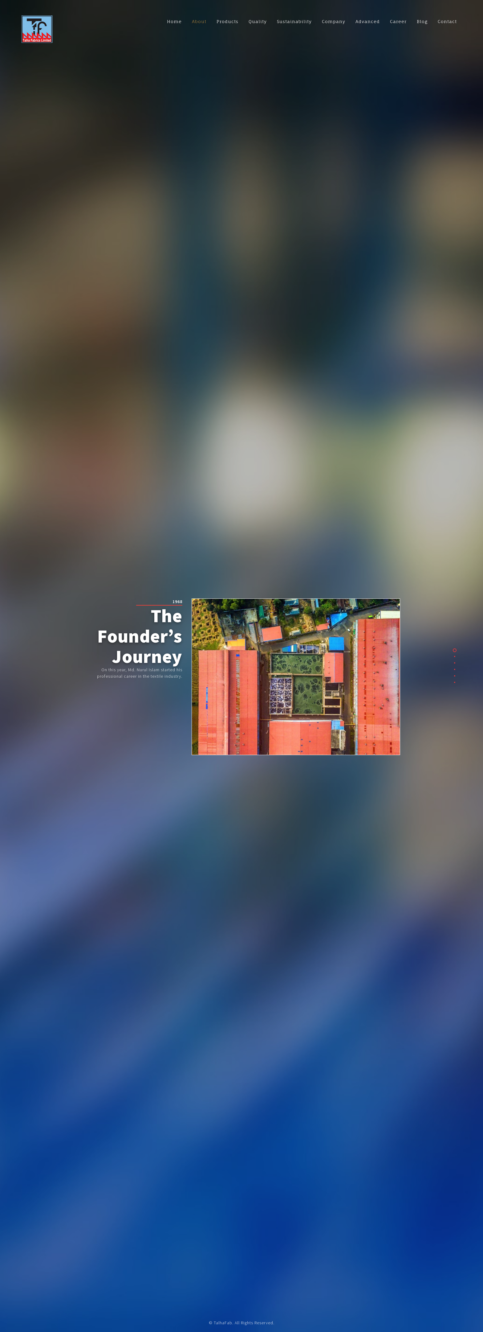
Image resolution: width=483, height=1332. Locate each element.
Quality (258, 21)
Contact (447, 21)
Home (174, 21)
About (199, 21)
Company (333, 21)
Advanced (367, 21)
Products (227, 21)
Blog (422, 21)
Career (398, 21)
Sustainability (294, 21)
